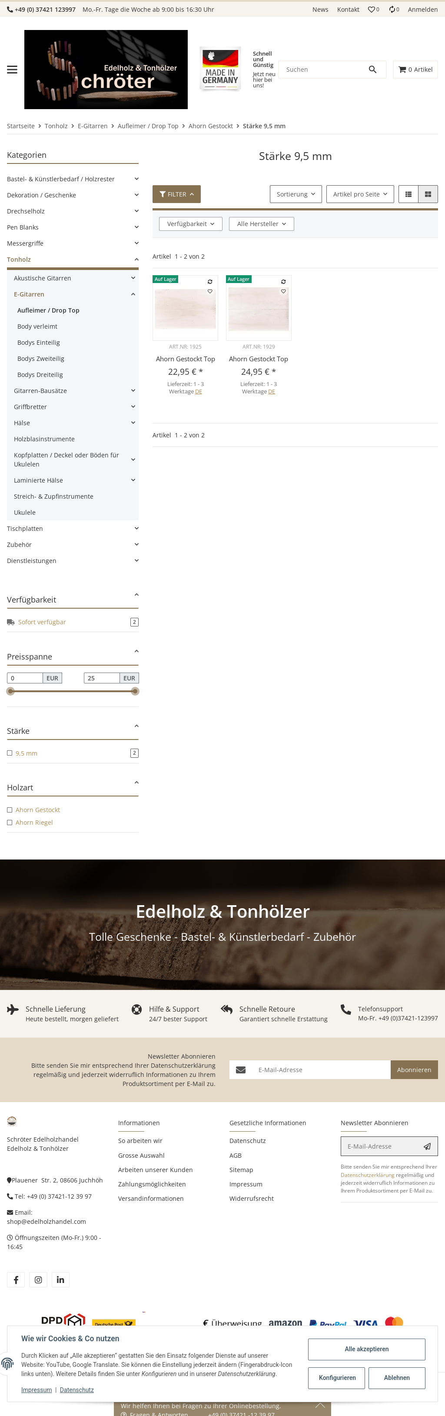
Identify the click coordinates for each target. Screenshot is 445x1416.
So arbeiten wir (140, 1140)
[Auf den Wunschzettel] (210, 291)
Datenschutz (77, 1389)
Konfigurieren (337, 1377)
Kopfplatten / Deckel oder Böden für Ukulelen (66, 459)
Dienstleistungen (31, 560)
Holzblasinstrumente (44, 439)
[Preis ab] (25, 678)
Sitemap (241, 1170)
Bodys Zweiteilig (40, 358)
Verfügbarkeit (187, 224)
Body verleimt (37, 326)
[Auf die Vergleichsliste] (210, 281)
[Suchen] (323, 69)
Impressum (36, 1389)
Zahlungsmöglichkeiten (152, 1184)
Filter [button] (172, 194)
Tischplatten (25, 528)
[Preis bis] (102, 678)
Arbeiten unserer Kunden (155, 1170)
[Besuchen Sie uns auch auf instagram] (38, 1279)
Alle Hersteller (258, 224)
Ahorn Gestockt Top (185, 358)
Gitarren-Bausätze (40, 390)
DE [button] (198, 391)
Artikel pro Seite (356, 194)
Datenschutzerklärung (183, 1065)
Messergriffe (25, 243)
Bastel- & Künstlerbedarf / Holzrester (61, 179)
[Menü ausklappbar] (12, 69)
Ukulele (25, 512)
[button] (374, 9)
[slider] (10, 692)
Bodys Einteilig (38, 342)
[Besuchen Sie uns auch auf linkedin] (61, 1279)
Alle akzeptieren (367, 1349)
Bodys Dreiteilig (40, 374)
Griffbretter (30, 407)
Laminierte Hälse (38, 480)
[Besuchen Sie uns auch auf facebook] (16, 1279)
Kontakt (348, 9)
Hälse (22, 423)
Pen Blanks (23, 227)
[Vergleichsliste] (394, 9)
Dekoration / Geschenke (41, 195)
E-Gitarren (29, 294)
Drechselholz (26, 211)
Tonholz (19, 259)
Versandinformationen (151, 1198)
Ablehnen (397, 1377)
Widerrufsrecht (251, 1198)
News (320, 9)
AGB (235, 1155)
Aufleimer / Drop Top (48, 310)
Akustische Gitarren (42, 278)
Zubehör (19, 544)
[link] (73, 179)
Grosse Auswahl (141, 1155)
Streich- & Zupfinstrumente (53, 496)
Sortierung (292, 194)
